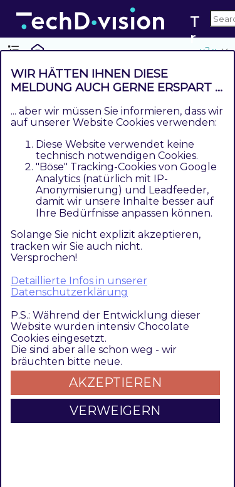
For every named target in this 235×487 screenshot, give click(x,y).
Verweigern (115, 410)
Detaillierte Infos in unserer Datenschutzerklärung (79, 286)
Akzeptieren (115, 382)
